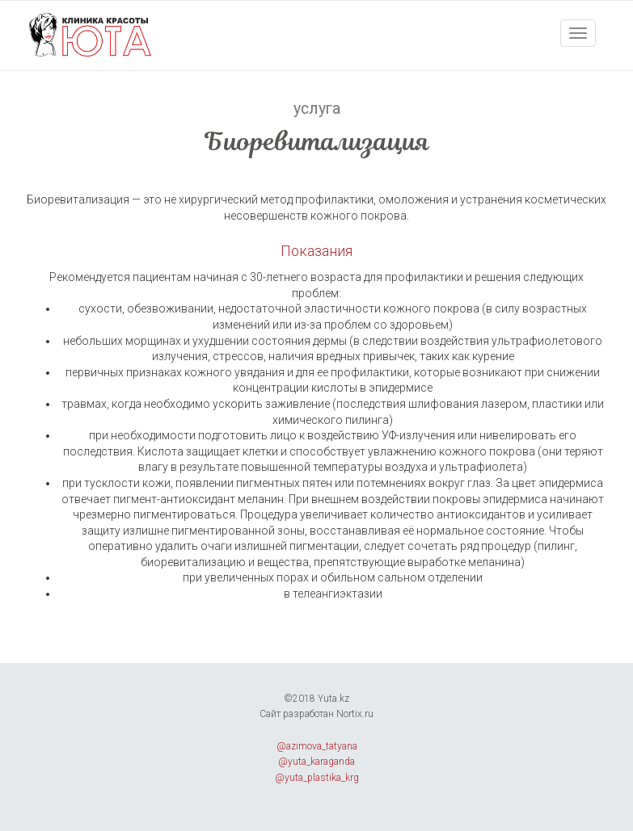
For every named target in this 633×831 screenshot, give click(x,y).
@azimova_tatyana (316, 746)
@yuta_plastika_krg (317, 777)
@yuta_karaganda (316, 761)
